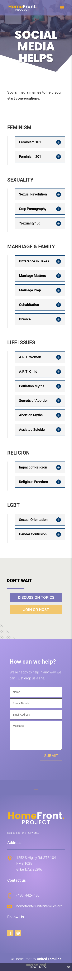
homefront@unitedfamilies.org (39, 906)
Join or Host (36, 609)
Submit (51, 755)
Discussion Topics (36, 597)
